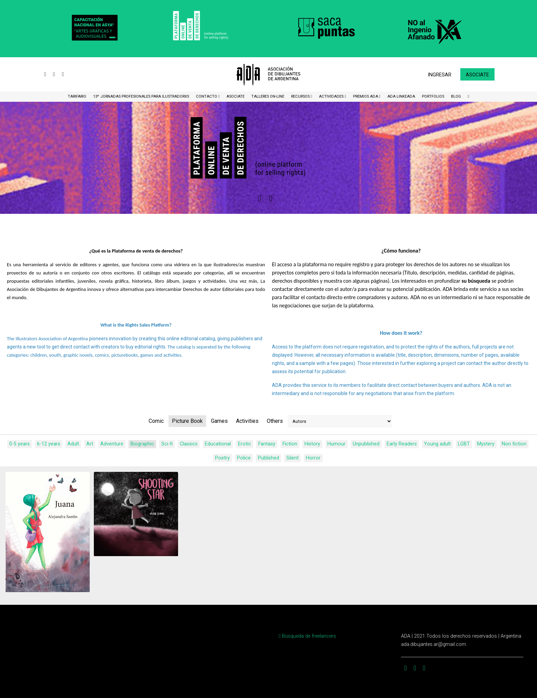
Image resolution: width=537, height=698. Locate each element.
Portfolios (433, 96)
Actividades (332, 96)
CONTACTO (207, 96)
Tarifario (77, 96)
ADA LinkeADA (401, 96)
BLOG (456, 96)
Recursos (301, 96)
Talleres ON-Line (267, 96)
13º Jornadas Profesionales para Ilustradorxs (141, 96)
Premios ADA (366, 96)
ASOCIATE (235, 96)
